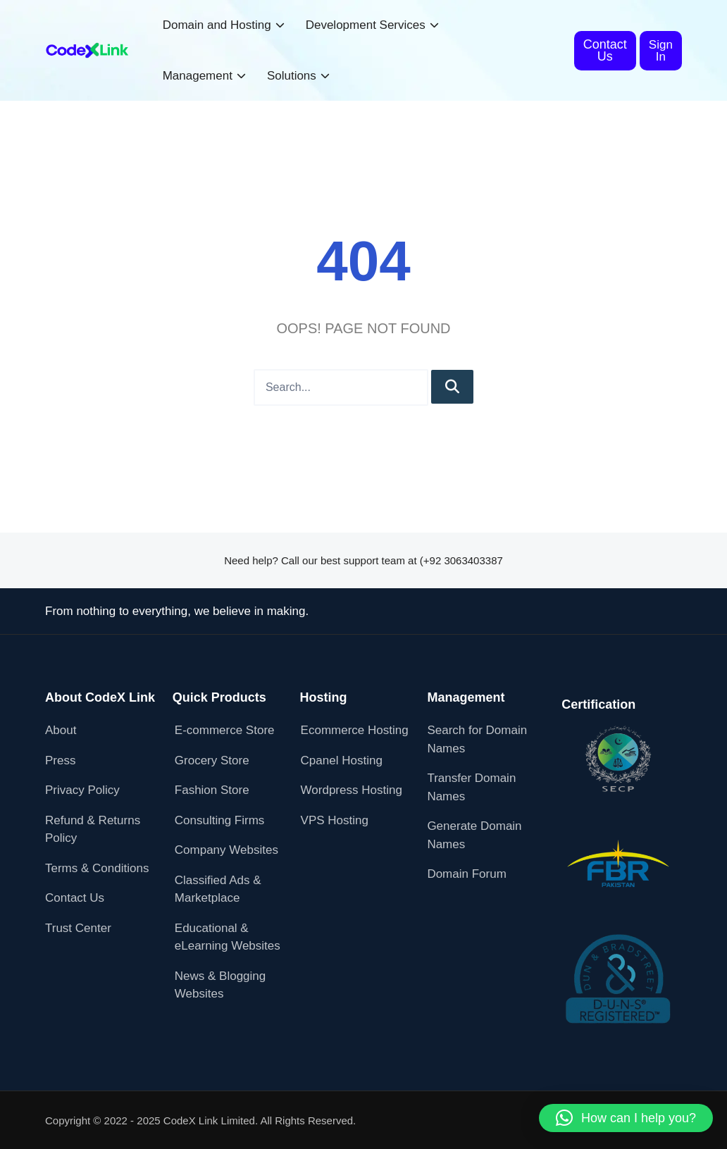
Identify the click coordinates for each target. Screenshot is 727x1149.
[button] (626, 1118)
